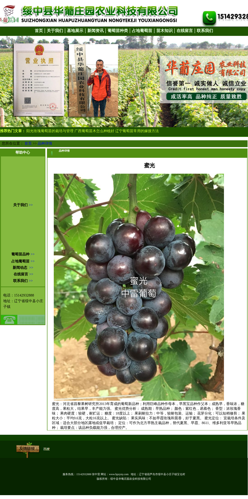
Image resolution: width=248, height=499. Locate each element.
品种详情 (45, 143)
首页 (28, 143)
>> (31, 205)
